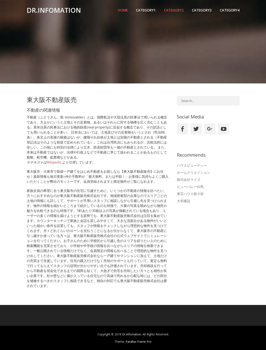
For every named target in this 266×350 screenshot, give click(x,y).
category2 (174, 10)
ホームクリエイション (193, 172)
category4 (230, 10)
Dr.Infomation (54, 10)
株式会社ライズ (188, 179)
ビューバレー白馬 (190, 186)
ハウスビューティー (192, 165)
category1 (146, 10)
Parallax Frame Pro (138, 342)
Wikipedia (54, 162)
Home (123, 10)
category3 (202, 10)
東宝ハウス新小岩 (190, 193)
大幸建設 (183, 201)
